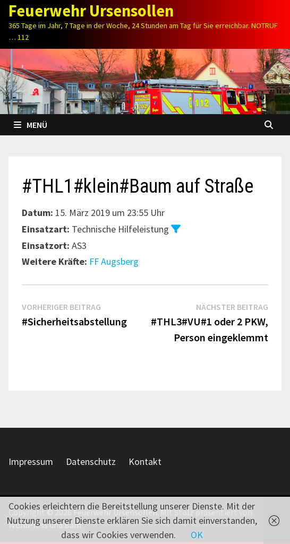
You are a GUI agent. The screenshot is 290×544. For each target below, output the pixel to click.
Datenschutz (91, 461)
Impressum (30, 461)
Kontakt (145, 461)
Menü (30, 124)
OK (197, 535)
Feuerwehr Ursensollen (91, 11)
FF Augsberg (114, 261)
